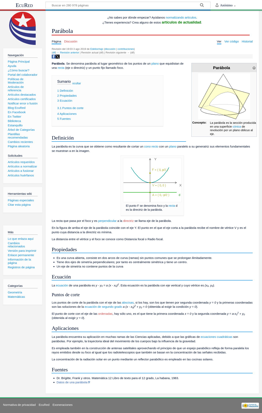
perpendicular (107, 220)
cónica (237, 126)
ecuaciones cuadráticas (216, 336)
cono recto (151, 146)
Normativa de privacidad (19, 404)
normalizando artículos (181, 17)
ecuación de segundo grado (103, 306)
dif (54, 52)
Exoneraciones (62, 404)
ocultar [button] (76, 83)
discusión (110, 48)
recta (61, 67)
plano (155, 63)
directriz (128, 220)
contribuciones (125, 48)
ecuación (62, 285)
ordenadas (105, 313)
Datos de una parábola (72, 382)
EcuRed (24, 5)
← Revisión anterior (68, 52)
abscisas (128, 302)
